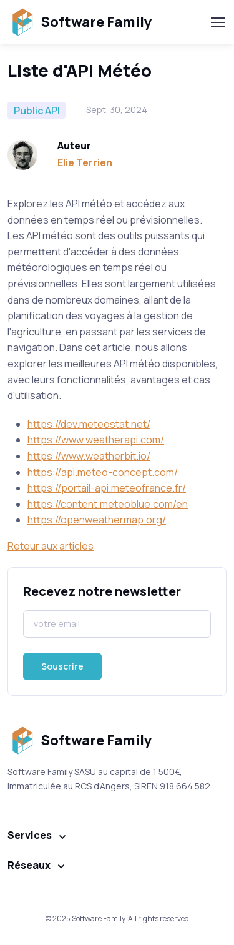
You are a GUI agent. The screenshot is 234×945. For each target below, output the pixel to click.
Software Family (79, 22)
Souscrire (62, 666)
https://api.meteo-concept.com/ (102, 472)
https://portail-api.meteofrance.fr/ (106, 488)
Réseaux (29, 865)
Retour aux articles (50, 546)
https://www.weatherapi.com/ (95, 440)
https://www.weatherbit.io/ (88, 456)
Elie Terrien (84, 162)
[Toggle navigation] (217, 22)
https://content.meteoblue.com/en (107, 504)
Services (29, 835)
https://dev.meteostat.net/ (88, 424)
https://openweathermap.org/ (96, 520)
